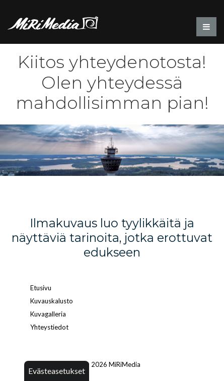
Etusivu (40, 288)
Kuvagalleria (48, 314)
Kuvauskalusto (51, 301)
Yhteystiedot (49, 327)
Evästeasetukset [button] (56, 370)
